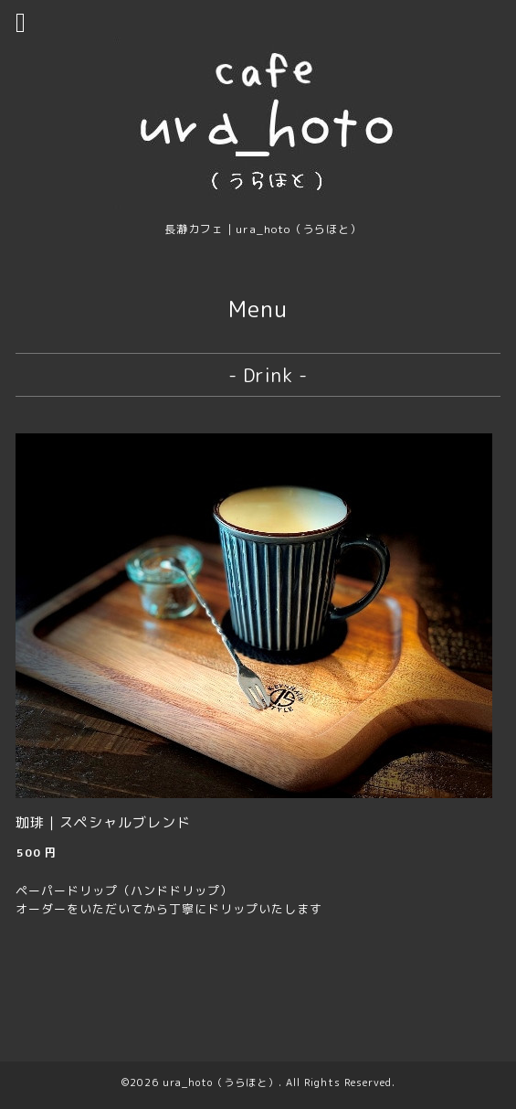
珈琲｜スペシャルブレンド (103, 822)
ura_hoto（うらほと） (221, 1082)
